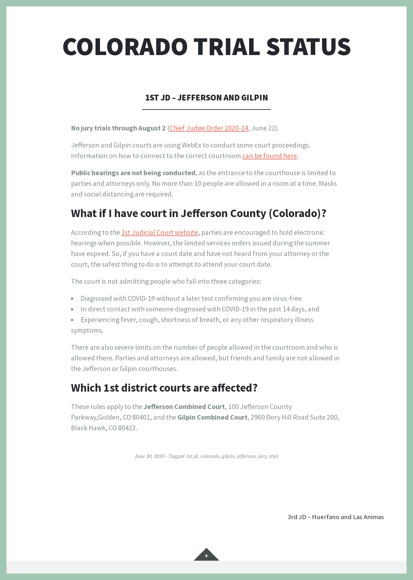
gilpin (228, 456)
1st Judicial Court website (159, 232)
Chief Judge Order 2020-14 (208, 127)
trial (273, 456)
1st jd (192, 456)
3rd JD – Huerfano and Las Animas (333, 516)
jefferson (246, 456)
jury (262, 456)
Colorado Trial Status (206, 46)
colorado (209, 456)
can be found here (269, 155)
